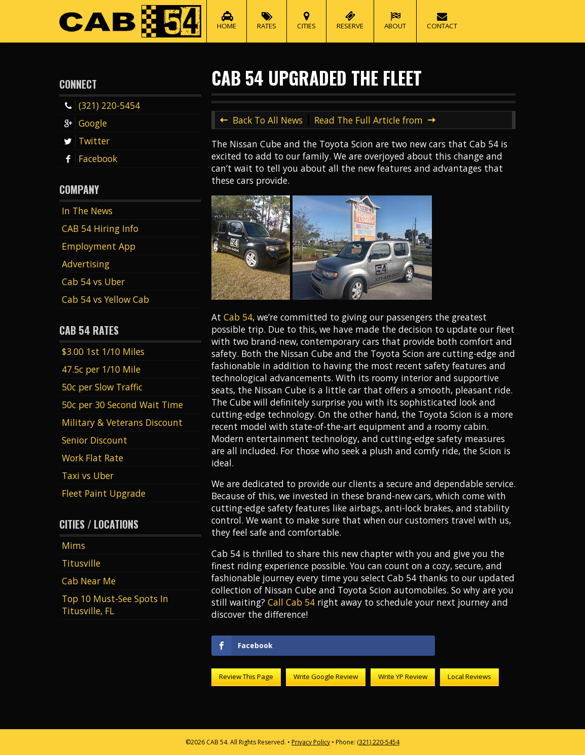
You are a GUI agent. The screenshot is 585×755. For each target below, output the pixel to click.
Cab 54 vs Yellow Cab (105, 299)
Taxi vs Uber (88, 475)
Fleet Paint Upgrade (103, 493)
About (395, 15)
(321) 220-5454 (101, 105)
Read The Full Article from (368, 120)
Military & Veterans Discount (122, 422)
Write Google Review (326, 676)
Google (84, 123)
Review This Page (246, 676)
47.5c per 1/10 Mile (101, 369)
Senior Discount (94, 440)
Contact (442, 15)
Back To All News (268, 120)
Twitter (85, 141)
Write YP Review (402, 676)
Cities (306, 15)
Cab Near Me (89, 581)
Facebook (89, 158)
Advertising (85, 264)
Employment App (98, 246)
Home (226, 15)
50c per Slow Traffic (102, 387)
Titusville (81, 563)
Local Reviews (469, 676)
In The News (87, 211)
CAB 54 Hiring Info (100, 228)
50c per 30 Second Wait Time (122, 405)
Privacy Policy (310, 742)
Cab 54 (238, 317)
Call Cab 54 (291, 602)
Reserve (350, 15)
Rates (266, 15)
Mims (73, 545)
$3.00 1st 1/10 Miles (103, 351)
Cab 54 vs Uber (93, 281)
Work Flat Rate (92, 458)
